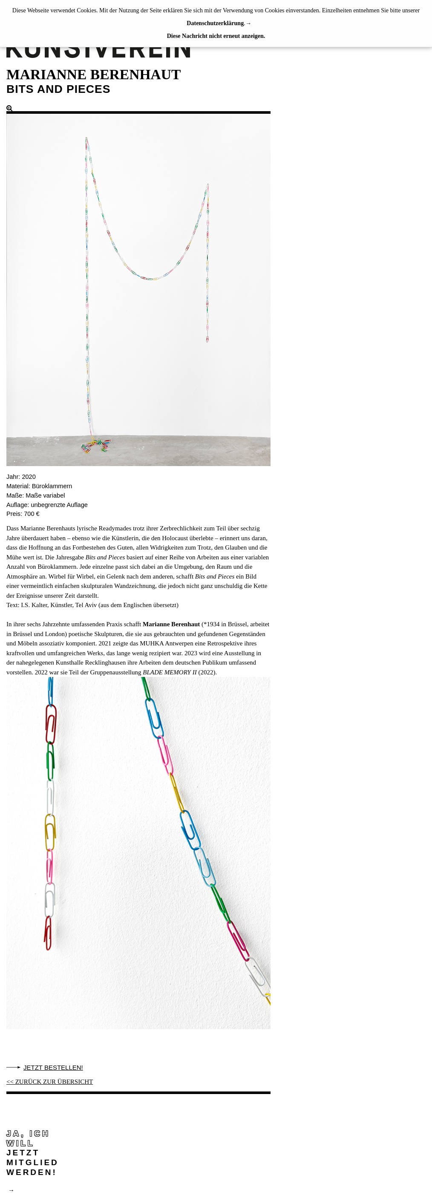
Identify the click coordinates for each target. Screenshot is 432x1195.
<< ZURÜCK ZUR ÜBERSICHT (49, 1081)
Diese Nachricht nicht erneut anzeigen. (216, 36)
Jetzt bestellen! (53, 1067)
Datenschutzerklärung (215, 23)
